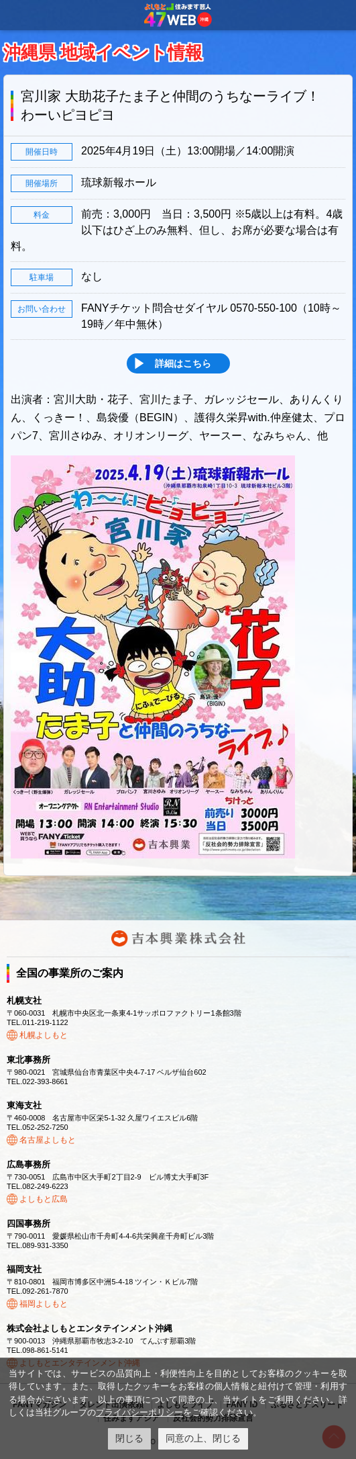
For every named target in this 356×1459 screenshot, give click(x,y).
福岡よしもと (43, 1304)
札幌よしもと (43, 1035)
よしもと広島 (43, 1199)
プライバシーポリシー (139, 1412)
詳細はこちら (183, 363)
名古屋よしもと (47, 1140)
